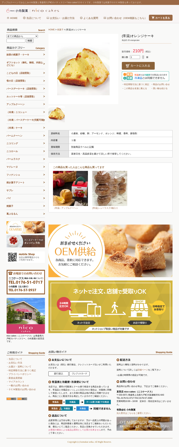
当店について (33, 18)
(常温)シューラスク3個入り (105, 208)
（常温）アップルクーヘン (65, 208)
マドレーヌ (12, 167)
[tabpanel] (83, 69)
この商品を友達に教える (135, 88)
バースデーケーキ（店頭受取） (22, 88)
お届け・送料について (20, 366)
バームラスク (13, 159)
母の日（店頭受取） (16, 80)
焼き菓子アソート (15, 182)
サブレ (9, 190)
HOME (13, 18)
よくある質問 (90, 18)
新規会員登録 (15, 378)
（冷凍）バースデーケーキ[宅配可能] (25, 120)
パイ (8, 198)
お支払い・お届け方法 (62, 18)
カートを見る (162, 17)
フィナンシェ (13, 175)
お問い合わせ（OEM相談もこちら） (127, 18)
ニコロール (12, 151)
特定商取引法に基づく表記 (136, 84)
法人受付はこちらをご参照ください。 (134, 413)
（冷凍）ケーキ (14, 127)
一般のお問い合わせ (19, 385)
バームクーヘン (14, 135)
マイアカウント (16, 381)
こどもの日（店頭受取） (18, 73)
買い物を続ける (160, 88)
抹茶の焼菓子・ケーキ (17, 54)
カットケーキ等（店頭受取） (21, 96)
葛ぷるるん (12, 213)
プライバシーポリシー (20, 374)
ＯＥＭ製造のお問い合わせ (22, 389)
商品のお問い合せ (161, 84)
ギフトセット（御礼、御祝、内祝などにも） (24, 64)
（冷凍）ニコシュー (16, 112)
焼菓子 (60, 29)
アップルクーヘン (15, 104)
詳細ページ (143, 370)
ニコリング (12, 143)
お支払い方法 (15, 362)
